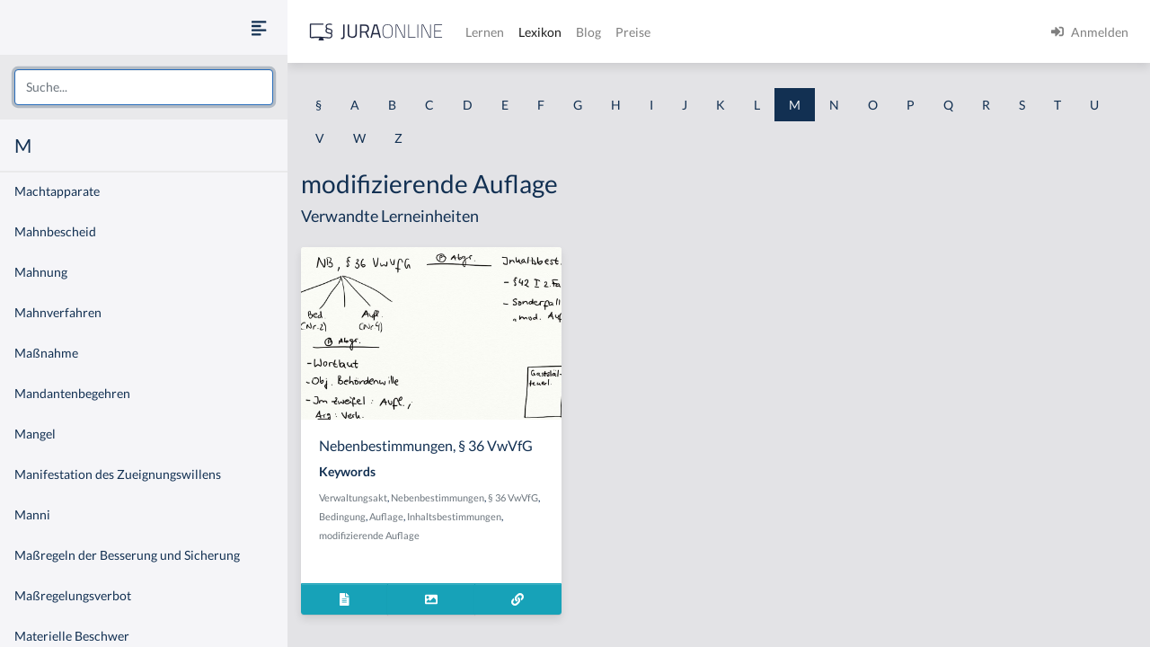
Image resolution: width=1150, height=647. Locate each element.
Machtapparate (57, 191)
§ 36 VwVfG (513, 497)
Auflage (386, 516)
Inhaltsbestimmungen (454, 516)
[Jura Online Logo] (376, 32)
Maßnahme (46, 352)
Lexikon (540, 32)
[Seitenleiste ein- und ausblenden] (258, 27)
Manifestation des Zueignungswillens (117, 474)
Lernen (484, 32)
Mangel (35, 433)
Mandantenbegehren (72, 393)
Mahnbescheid (55, 231)
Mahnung (40, 271)
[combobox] (143, 87)
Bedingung (342, 516)
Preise (632, 32)
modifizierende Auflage (369, 535)
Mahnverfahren (58, 312)
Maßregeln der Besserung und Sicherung (127, 555)
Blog (588, 32)
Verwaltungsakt (353, 497)
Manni (32, 514)
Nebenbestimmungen (437, 497)
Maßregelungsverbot (72, 595)
